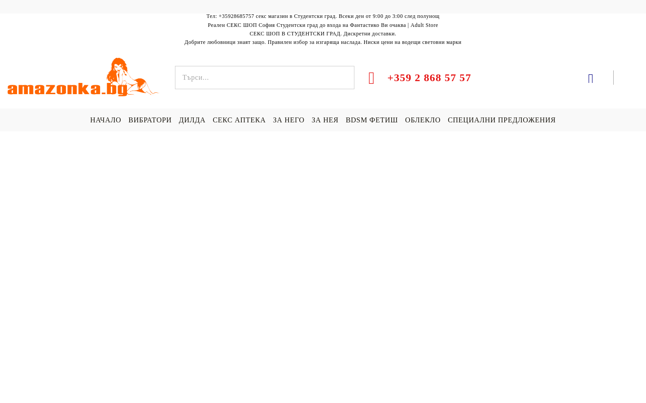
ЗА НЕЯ (325, 120)
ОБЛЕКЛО (423, 120)
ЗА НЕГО (288, 120)
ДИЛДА (192, 120)
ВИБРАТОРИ (149, 120)
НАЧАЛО (105, 120)
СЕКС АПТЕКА (239, 120)
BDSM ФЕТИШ (372, 120)
